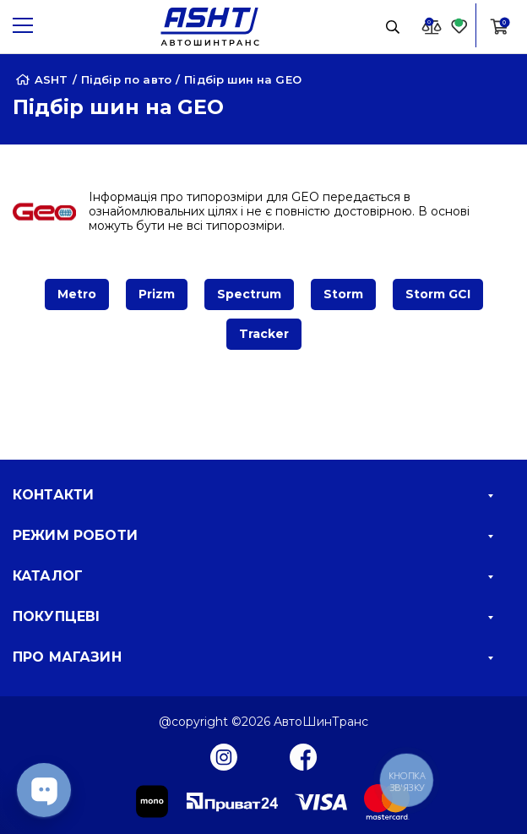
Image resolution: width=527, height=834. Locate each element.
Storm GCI (437, 294)
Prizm (157, 294)
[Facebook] (304, 756)
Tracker (264, 333)
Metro (76, 294)
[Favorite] (459, 26)
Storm (343, 294)
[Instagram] (223, 756)
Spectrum (249, 294)
